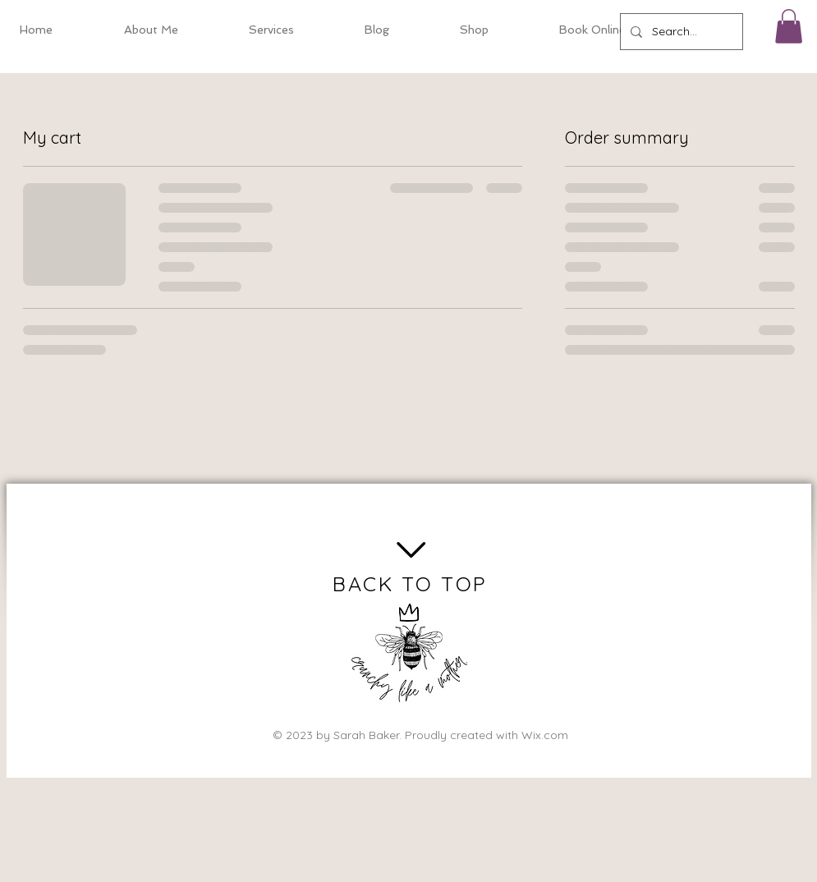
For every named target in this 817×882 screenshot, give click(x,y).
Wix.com (544, 735)
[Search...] (680, 31)
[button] (788, 26)
